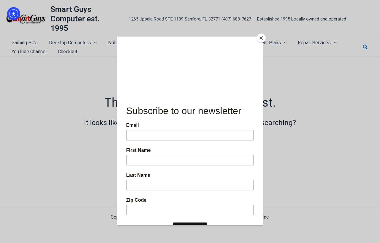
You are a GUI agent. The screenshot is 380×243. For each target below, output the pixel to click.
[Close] (261, 38)
